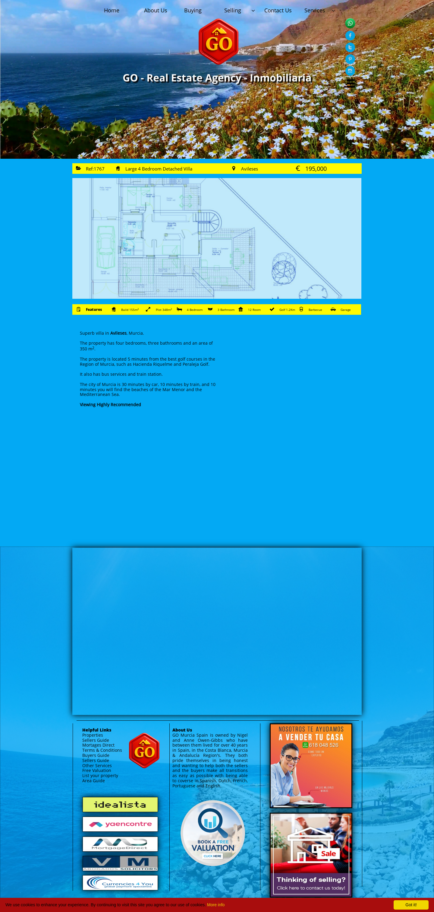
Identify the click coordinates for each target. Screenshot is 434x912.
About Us (182, 730)
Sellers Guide (95, 740)
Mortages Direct (98, 745)
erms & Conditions (103, 750)
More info (216, 904)
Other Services (97, 765)
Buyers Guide (95, 755)
